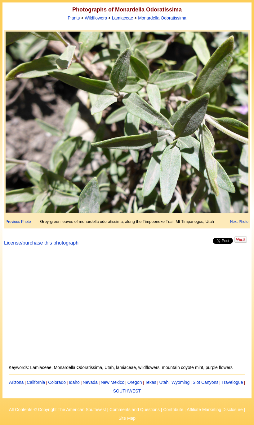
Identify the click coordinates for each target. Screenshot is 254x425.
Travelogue (232, 382)
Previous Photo (18, 221)
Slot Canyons (205, 382)
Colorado (57, 382)
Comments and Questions (134, 409)
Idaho (74, 382)
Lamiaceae (122, 17)
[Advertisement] (127, 309)
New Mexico (112, 382)
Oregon (134, 382)
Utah (164, 382)
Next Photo (239, 221)
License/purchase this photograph (41, 242)
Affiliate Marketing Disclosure (215, 409)
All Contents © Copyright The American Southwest (57, 409)
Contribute (173, 409)
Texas (150, 382)
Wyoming (180, 382)
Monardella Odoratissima (162, 17)
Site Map (127, 418)
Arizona (16, 382)
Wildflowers (96, 17)
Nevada (90, 382)
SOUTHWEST (127, 390)
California (36, 382)
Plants (74, 17)
